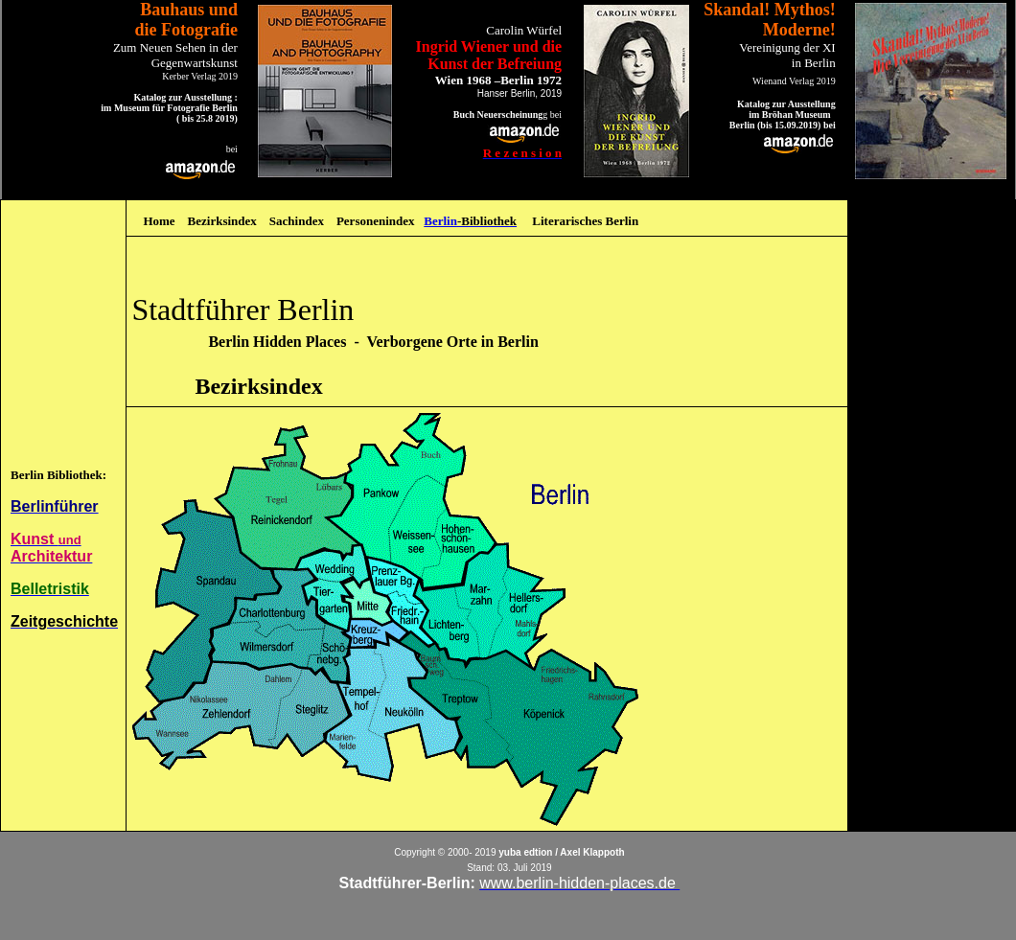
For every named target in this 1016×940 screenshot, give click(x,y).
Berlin (440, 221)
